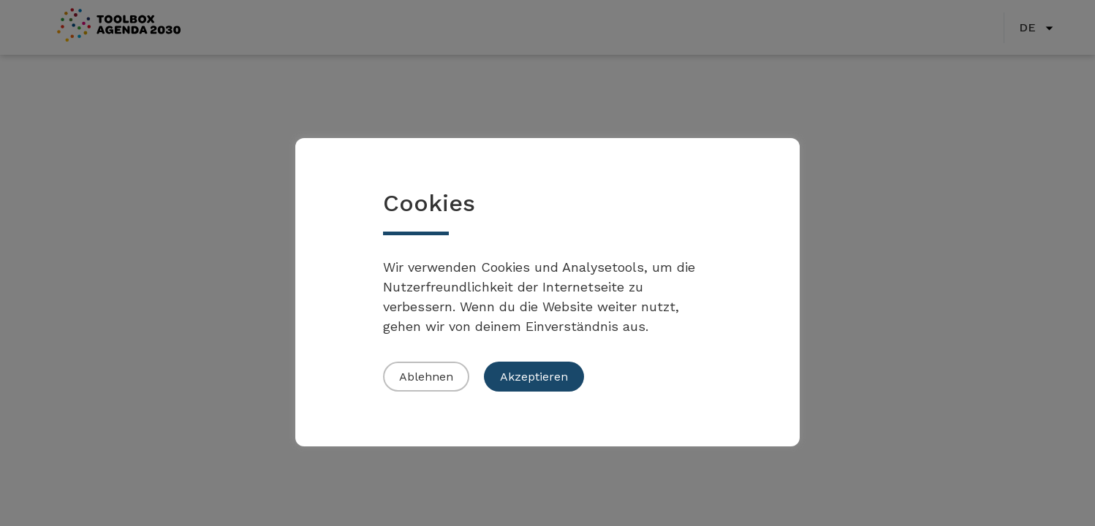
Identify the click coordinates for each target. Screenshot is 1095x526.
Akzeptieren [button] (534, 377)
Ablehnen (426, 377)
